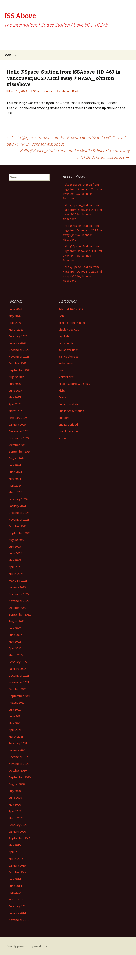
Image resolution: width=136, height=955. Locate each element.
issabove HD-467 (68, 91)
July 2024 (15, 465)
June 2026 (15, 309)
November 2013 (19, 920)
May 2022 (15, 642)
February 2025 (18, 418)
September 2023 (20, 533)
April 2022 (15, 648)
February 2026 (18, 336)
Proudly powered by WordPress (27, 946)
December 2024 (19, 431)
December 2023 (19, 513)
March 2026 (16, 329)
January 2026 (17, 343)
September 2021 (20, 696)
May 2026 (15, 316)
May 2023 (15, 560)
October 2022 (18, 608)
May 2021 (15, 723)
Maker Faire (66, 377)
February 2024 (18, 499)
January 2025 (17, 424)
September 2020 (20, 777)
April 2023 (15, 567)
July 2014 (15, 879)
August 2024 (17, 458)
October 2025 (18, 363)
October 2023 (18, 526)
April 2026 (15, 323)
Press (62, 397)
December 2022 (19, 594)
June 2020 (15, 798)
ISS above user (42, 91)
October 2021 (18, 689)
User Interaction (69, 431)
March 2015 (16, 859)
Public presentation (71, 411)
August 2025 (17, 377)
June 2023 (15, 553)
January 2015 (17, 865)
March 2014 (16, 899)
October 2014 (18, 872)
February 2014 (18, 906)
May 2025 (15, 397)
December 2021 (19, 675)
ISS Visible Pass (69, 357)
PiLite (62, 390)
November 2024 (19, 438)
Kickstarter (66, 363)
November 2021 (19, 682)
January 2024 (17, 506)
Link (61, 370)
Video (62, 438)
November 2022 (19, 601)
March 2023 (16, 574)
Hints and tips (67, 343)
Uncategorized (68, 424)
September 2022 (20, 614)
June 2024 (15, 472)
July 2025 (15, 384)
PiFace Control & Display (74, 384)
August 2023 (17, 540)
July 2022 (15, 628)
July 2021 (15, 709)
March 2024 (16, 492)
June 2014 (15, 886)
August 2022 (17, 621)
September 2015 (20, 838)
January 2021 (17, 750)
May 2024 (15, 479)
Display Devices (69, 329)
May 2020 (15, 804)
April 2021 (15, 730)
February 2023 (18, 580)
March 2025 (16, 411)
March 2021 (16, 737)
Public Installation (70, 404)
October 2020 (18, 770)
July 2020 (15, 791)
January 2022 (17, 669)
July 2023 (15, 547)
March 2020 (16, 818)
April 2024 (15, 485)
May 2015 (15, 845)
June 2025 (15, 390)
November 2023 (19, 519)
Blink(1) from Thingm (72, 323)
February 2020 (18, 825)
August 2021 (17, 703)
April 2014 (15, 893)
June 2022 (15, 635)
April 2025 (15, 404)
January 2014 (17, 913)
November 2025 (19, 357)
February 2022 (18, 662)
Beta (62, 316)
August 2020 (17, 784)
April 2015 (15, 852)
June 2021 (15, 716)
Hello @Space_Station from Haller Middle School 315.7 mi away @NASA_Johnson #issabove (75, 154)
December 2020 (19, 757)
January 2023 (17, 587)
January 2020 (17, 832)
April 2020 (15, 811)
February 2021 (18, 743)
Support (64, 418)
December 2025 (19, 350)
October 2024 (18, 445)
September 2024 (20, 452)
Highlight (64, 336)
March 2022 (16, 655)
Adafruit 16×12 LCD (71, 309)
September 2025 (20, 370)
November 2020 (19, 764)
